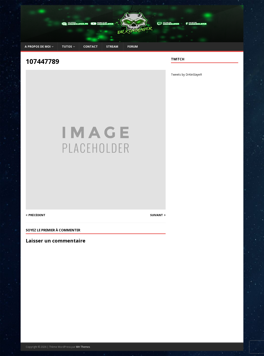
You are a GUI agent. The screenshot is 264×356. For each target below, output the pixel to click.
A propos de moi (38, 46)
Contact (90, 46)
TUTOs (67, 46)
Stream (112, 46)
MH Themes (83, 347)
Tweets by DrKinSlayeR (186, 74)
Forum (132, 46)
